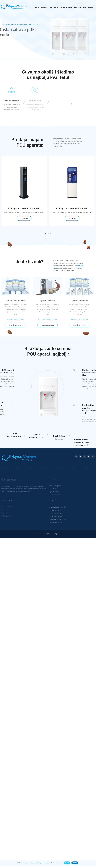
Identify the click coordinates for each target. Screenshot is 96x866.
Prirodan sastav (10, 100)
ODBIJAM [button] (75, 863)
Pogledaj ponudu (46, 325)
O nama (44, 7)
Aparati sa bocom (78, 300)
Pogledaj (24, 218)
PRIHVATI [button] (67, 863)
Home (37, 7)
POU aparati (53, 7)
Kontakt (77, 7)
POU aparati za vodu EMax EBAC (72, 208)
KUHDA (56, 534)
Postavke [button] (58, 863)
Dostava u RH (88, 7)
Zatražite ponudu (14, 325)
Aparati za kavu (46, 300)
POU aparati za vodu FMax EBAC (24, 208)
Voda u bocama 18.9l (14, 300)
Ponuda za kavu (66, 7)
